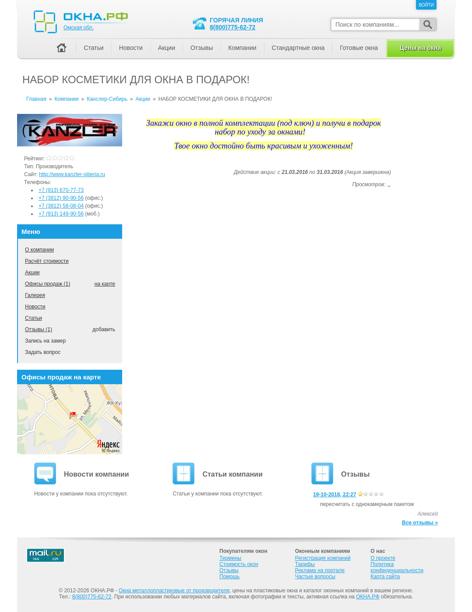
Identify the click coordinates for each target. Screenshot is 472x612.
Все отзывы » (420, 523)
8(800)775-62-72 (232, 27)
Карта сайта (385, 576)
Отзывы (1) (38, 329)
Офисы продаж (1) (47, 284)
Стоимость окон (238, 564)
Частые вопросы (315, 576)
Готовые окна (359, 47)
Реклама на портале (320, 570)
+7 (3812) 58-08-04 (61, 206)
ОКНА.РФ (367, 597)
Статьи (33, 318)
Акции (32, 272)
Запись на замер (45, 341)
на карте (105, 284)
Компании (242, 47)
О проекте (382, 558)
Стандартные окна (298, 47)
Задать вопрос (42, 352)
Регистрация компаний (323, 558)
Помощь (229, 576)
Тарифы (305, 564)
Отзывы (201, 47)
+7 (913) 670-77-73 (61, 190)
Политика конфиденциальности (396, 567)
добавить (103, 329)
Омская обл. (78, 28)
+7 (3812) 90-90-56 (61, 198)
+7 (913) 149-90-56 (61, 214)
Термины (230, 558)
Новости (35, 307)
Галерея (35, 295)
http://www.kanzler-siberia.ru (72, 174)
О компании (39, 250)
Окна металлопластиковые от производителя (174, 590)
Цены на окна (420, 47)
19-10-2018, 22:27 (334, 495)
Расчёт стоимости (47, 261)
